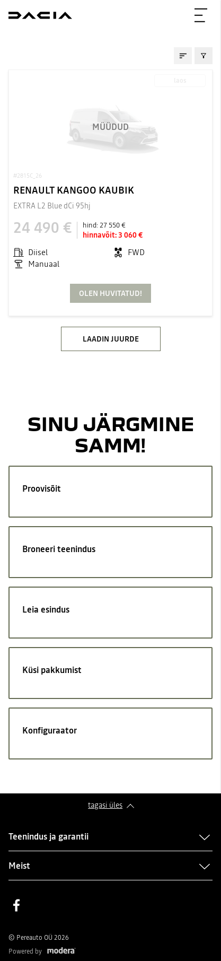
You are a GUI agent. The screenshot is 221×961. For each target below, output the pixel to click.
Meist (19, 865)
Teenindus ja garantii (48, 836)
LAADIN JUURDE (111, 339)
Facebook (16, 905)
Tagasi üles (105, 805)
